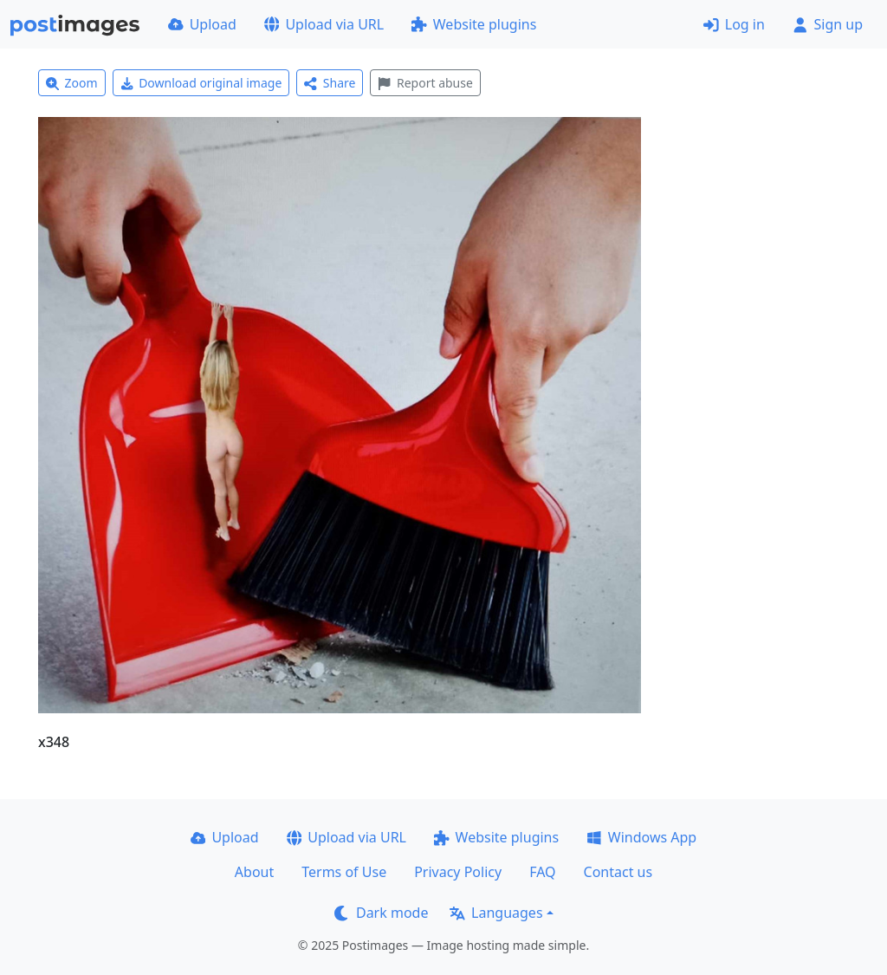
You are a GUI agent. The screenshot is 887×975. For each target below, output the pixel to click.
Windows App (641, 837)
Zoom (72, 83)
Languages (496, 912)
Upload (202, 24)
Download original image (201, 83)
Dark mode (381, 912)
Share (329, 83)
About (254, 871)
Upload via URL (324, 24)
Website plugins (473, 24)
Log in (734, 24)
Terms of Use (343, 871)
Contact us (618, 871)
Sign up (828, 24)
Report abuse (425, 83)
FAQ (542, 871)
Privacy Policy (458, 871)
